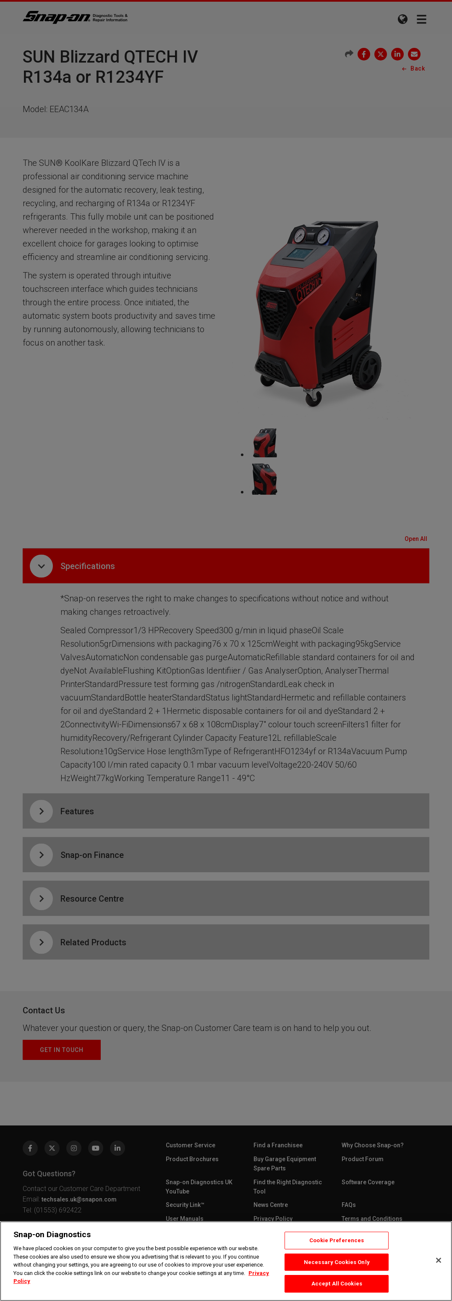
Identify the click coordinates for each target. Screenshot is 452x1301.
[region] (226, 1261)
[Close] (438, 1260)
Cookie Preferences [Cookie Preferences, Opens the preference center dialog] (336, 1240)
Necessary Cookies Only (337, 1262)
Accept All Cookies (336, 1283)
